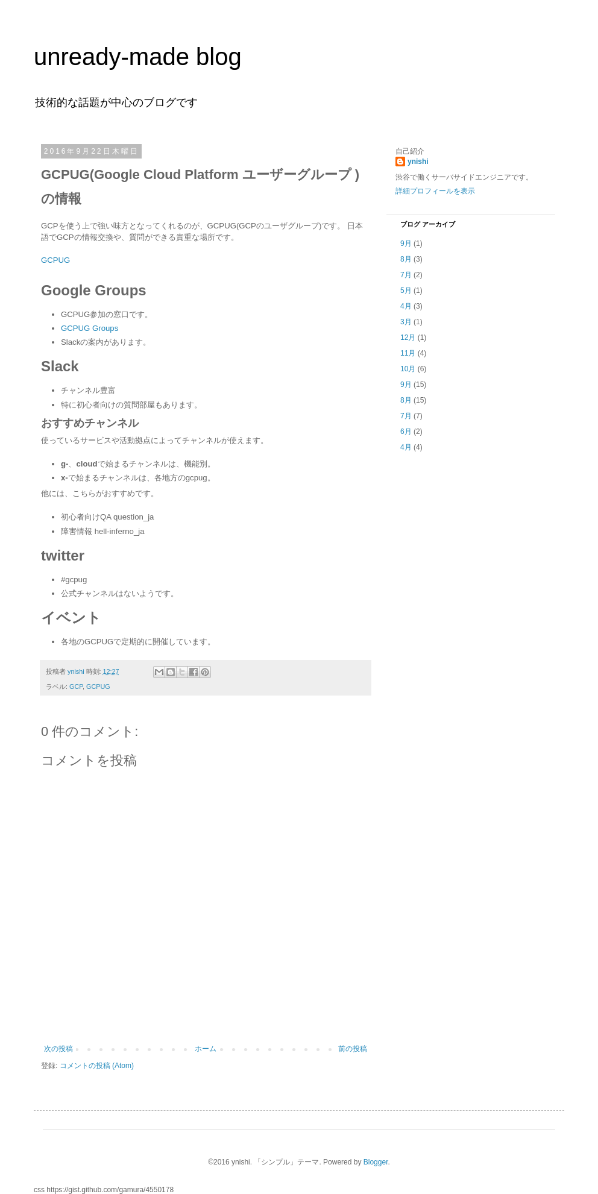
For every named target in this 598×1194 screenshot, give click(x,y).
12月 (407, 337)
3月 (406, 322)
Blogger (376, 1162)
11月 (407, 353)
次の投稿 (58, 1049)
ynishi (418, 161)
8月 (406, 259)
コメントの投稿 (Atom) (97, 1065)
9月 (406, 243)
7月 (406, 275)
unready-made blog (138, 56)
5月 (406, 290)
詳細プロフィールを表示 (435, 191)
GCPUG (55, 260)
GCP (76, 686)
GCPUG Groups (89, 328)
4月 (406, 306)
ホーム (205, 1049)
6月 (406, 431)
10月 (407, 369)
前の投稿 (352, 1049)
